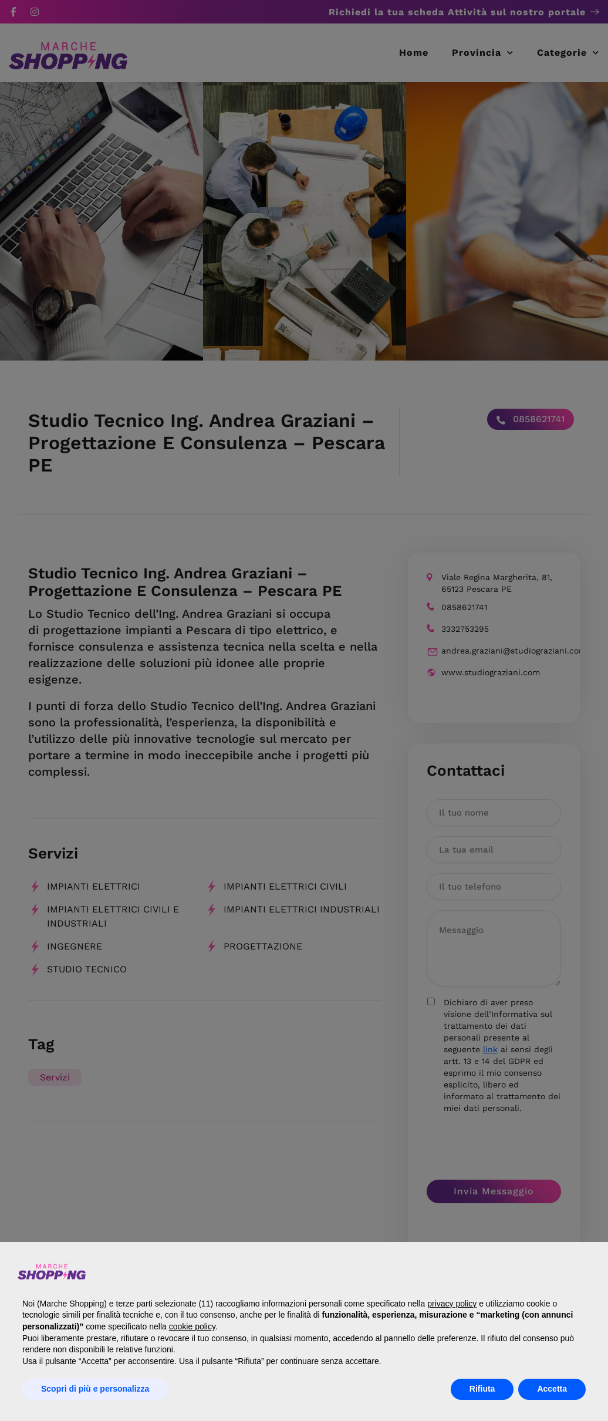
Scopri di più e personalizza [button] (95, 1388)
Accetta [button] (552, 1388)
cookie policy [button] (192, 1326)
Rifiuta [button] (482, 1388)
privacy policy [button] (452, 1303)
